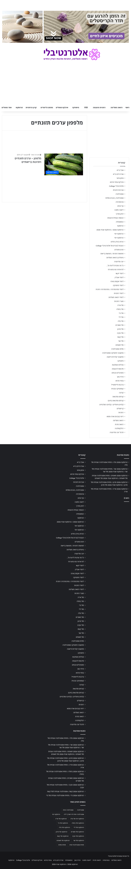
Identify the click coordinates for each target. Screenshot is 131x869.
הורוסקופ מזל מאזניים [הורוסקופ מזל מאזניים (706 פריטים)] (77, 832)
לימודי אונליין (119, 277)
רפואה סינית (119, 424)
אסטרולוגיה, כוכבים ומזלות (114, 198)
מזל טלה (121, 321)
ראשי (127, 107)
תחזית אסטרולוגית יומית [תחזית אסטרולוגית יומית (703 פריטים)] (76, 845)
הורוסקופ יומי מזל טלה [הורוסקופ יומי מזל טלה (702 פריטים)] (77, 819)
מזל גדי (121, 313)
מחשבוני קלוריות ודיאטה (115, 357)
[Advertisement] (109, 520)
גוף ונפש (120, 206)
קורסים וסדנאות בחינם (116, 401)
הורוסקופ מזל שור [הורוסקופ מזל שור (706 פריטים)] (78, 840)
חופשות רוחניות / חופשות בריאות (112, 254)
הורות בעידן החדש (117, 242)
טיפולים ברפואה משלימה (115, 258)
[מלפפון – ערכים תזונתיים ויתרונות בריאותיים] (63, 164)
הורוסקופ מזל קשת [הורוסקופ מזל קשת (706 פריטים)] (63, 836)
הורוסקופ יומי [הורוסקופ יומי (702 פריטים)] (56, 814)
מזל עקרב (120, 333)
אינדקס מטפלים (62, 107)
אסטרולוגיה (120, 194)
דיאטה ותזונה (119, 210)
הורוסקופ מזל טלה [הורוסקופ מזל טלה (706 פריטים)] (64, 827)
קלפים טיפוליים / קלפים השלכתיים (111, 405)
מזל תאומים (120, 345)
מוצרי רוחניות (119, 301)
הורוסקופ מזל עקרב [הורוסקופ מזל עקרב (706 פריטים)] (78, 836)
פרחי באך (120, 377)
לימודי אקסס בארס (117, 281)
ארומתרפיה (120, 202)
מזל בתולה (120, 309)
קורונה (121, 393)
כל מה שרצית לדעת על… (115, 266)
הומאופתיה (120, 222)
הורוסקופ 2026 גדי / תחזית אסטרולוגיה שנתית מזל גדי (65, 795)
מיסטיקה (75, 107)
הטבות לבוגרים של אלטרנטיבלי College (110, 246)
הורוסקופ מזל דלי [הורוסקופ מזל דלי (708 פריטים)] (79, 827)
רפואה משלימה (117, 107)
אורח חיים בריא (118, 174)
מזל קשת (120, 337)
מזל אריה (120, 305)
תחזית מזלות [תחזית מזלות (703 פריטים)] (62, 845)
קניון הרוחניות (31, 107)
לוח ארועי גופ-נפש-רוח (116, 269)
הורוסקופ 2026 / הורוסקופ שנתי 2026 (110, 230)
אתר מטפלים (7, 107)
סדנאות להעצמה (118, 369)
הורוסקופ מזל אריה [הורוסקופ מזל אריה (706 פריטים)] (61, 819)
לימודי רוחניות (119, 293)
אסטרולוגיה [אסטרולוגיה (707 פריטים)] (80, 810)
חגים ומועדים (119, 250)
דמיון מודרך (120, 214)
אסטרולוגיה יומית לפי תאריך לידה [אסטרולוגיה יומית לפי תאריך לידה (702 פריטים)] (74, 814)
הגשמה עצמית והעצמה (115, 218)
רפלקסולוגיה (119, 428)
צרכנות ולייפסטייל (117, 385)
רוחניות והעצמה (99, 107)
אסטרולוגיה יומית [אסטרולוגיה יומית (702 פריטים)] (68, 810)
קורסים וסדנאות (118, 397)
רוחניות (121, 412)
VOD (86, 107)
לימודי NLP (120, 273)
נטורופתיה (106, 860)
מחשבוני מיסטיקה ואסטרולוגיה (113, 353)
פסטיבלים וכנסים (118, 373)
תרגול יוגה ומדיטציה (117, 432)
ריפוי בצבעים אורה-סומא (115, 416)
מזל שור (121, 341)
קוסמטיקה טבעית (117, 389)
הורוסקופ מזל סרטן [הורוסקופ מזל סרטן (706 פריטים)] (61, 832)
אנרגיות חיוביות (118, 190)
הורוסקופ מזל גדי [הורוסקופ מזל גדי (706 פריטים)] (63, 823)
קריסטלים (120, 409)
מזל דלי (121, 317)
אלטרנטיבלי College (116, 186)
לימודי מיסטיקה (118, 285)
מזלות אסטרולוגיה (117, 349)
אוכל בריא (120, 170)
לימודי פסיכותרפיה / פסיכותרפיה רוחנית (110, 289)
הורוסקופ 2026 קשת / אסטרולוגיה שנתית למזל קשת (65, 791)
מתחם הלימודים (47, 107)
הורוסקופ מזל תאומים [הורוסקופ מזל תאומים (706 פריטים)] (63, 840)
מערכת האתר (35, 155)
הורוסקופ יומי (119, 234)
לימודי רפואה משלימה (116, 297)
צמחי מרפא (120, 381)
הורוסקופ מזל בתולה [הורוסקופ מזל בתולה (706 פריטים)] (78, 823)
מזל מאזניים (120, 325)
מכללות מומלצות (118, 365)
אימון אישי (120, 178)
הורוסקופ (19, 107)
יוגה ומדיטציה (119, 262)
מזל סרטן (120, 329)
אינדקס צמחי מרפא (117, 182)
